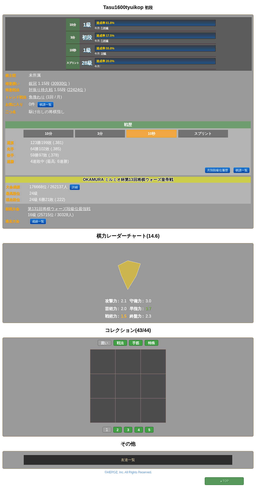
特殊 (151, 343)
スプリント (203, 134)
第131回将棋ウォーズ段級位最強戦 (59, 209)
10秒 (151, 134)
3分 (100, 134)
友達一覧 (128, 460)
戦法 (120, 343)
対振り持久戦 (41, 90)
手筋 (135, 343)
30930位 (60, 83)
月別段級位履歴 (217, 170)
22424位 (76, 90)
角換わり (37, 97)
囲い (104, 343)
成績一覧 (38, 221)
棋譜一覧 (46, 104)
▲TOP (224, 481)
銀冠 (33, 83)
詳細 (75, 187)
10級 (103, 53)
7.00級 (104, 28)
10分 (48, 134)
